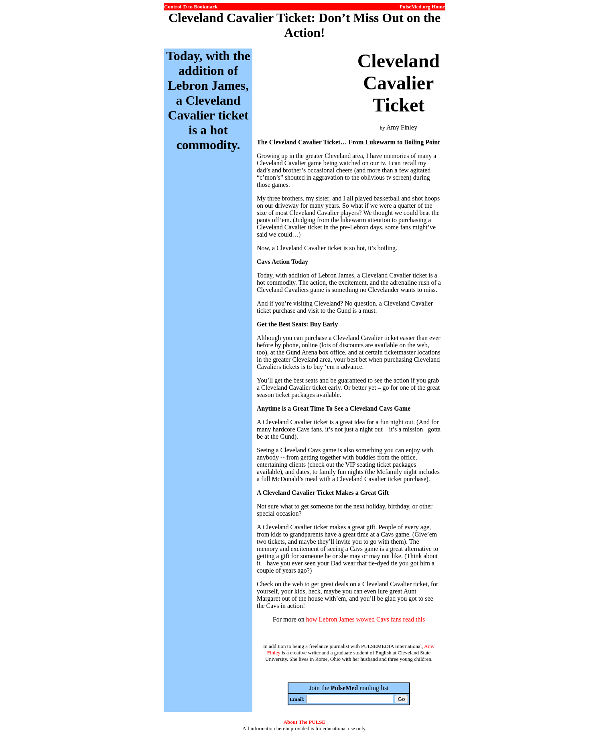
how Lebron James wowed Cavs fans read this (365, 619)
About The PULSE (305, 722)
